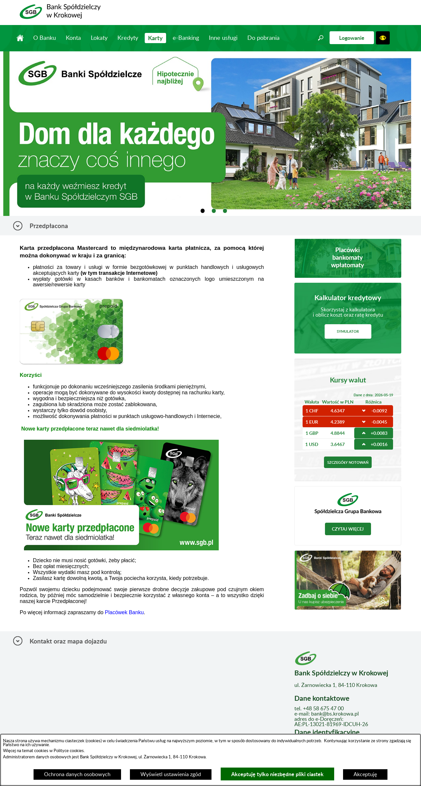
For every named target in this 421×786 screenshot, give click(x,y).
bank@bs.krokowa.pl (335, 714)
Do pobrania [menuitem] (263, 38)
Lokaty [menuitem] (99, 38)
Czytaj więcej (348, 529)
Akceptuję (365, 774)
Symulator (348, 331)
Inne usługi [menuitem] (223, 38)
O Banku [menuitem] (44, 38)
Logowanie (351, 37)
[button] (321, 37)
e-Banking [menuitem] (186, 38)
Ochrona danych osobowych (77, 774)
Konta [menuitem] (73, 38)
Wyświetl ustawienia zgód (170, 774)
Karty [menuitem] (155, 38)
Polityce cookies (68, 751)
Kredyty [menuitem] (127, 38)
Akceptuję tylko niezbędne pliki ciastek (277, 774)
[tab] (203, 211)
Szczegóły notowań (347, 462)
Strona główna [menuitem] (20, 38)
